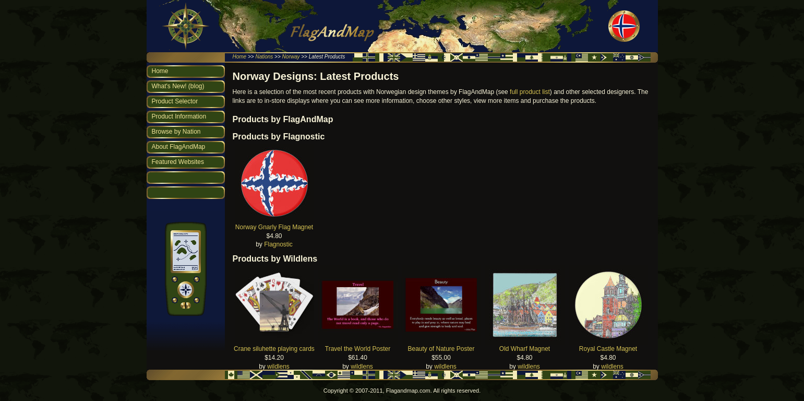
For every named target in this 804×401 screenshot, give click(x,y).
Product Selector (175, 101)
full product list (530, 92)
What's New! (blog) (178, 86)
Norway (291, 57)
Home (240, 57)
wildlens (278, 366)
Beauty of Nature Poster (440, 348)
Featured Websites (178, 162)
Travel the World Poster (357, 348)
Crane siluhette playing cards (274, 348)
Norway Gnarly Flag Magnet (274, 227)
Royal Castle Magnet (608, 348)
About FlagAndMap (179, 146)
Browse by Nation (176, 131)
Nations (264, 57)
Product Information (179, 116)
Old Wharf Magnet (524, 348)
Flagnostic (278, 244)
